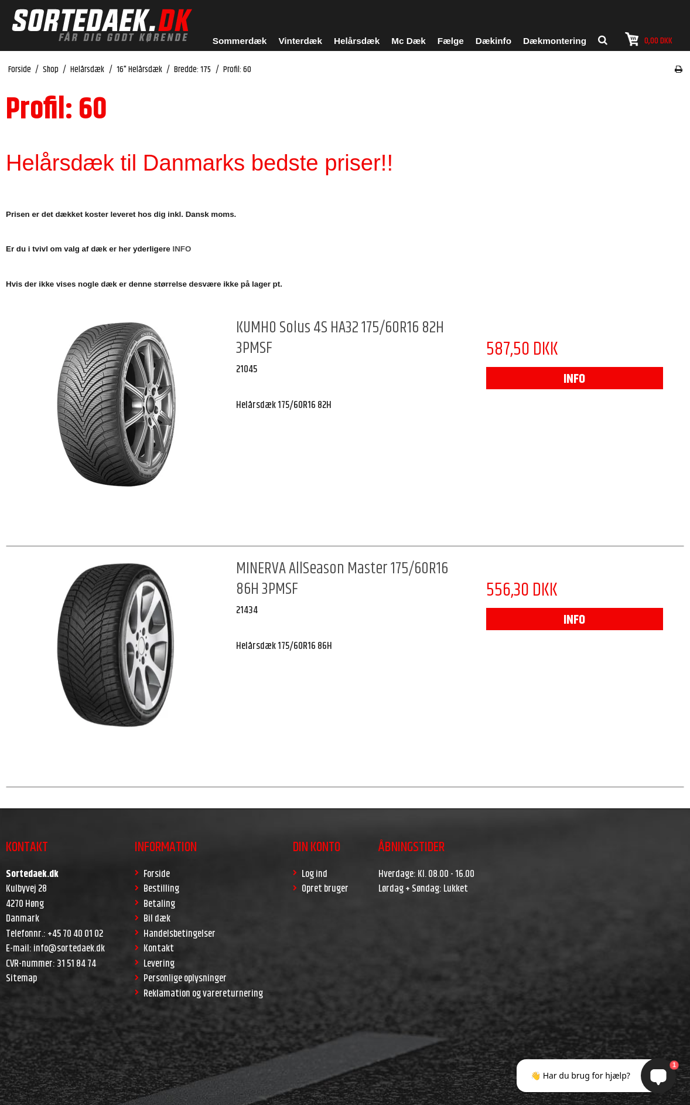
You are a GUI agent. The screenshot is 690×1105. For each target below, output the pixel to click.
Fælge (451, 41)
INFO (574, 379)
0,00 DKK (648, 39)
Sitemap (21, 978)
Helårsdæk (357, 41)
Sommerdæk (240, 41)
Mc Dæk (408, 41)
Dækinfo (493, 41)
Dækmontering (554, 41)
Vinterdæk (300, 41)
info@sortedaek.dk (69, 948)
